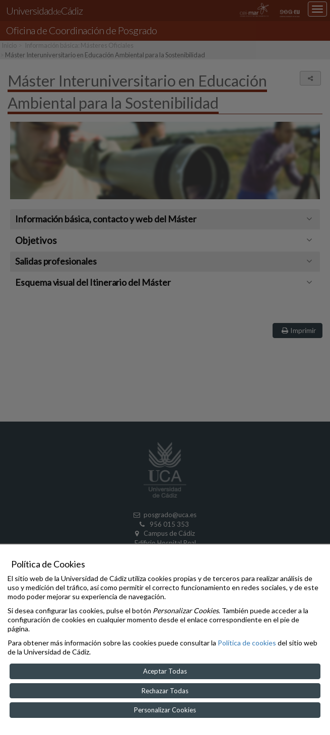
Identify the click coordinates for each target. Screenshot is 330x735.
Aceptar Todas (165, 671)
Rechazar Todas (165, 691)
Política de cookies (247, 642)
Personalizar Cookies (165, 710)
